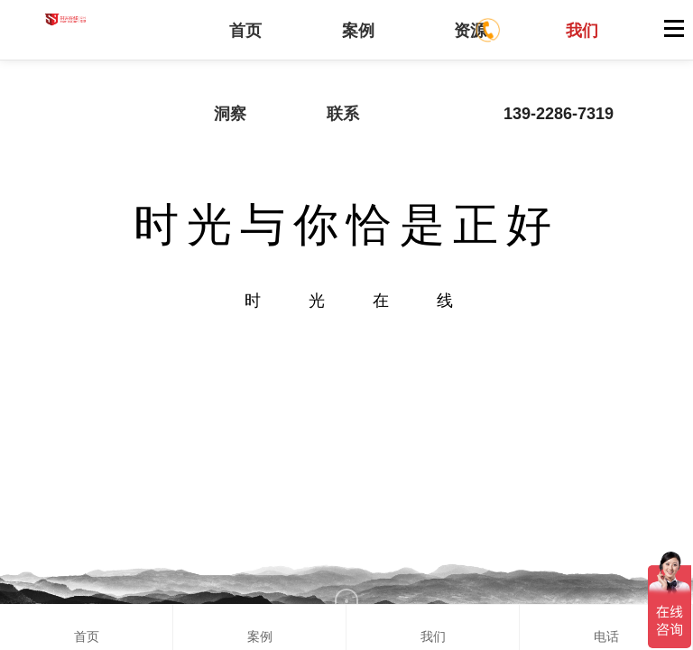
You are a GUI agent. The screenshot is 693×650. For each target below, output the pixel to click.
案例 (358, 31)
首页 (245, 31)
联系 (343, 114)
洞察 (230, 114)
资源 (470, 31)
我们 (582, 31)
